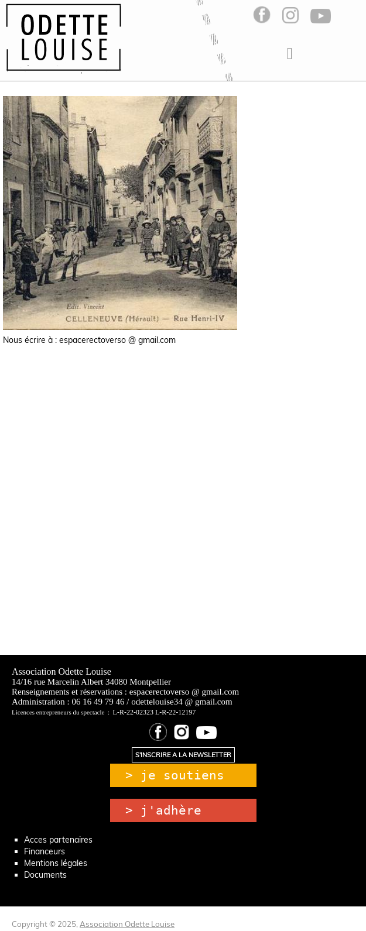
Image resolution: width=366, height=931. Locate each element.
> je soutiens (174, 775)
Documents (45, 875)
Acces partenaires (58, 839)
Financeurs (44, 851)
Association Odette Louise (127, 924)
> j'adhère (163, 810)
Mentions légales (55, 863)
